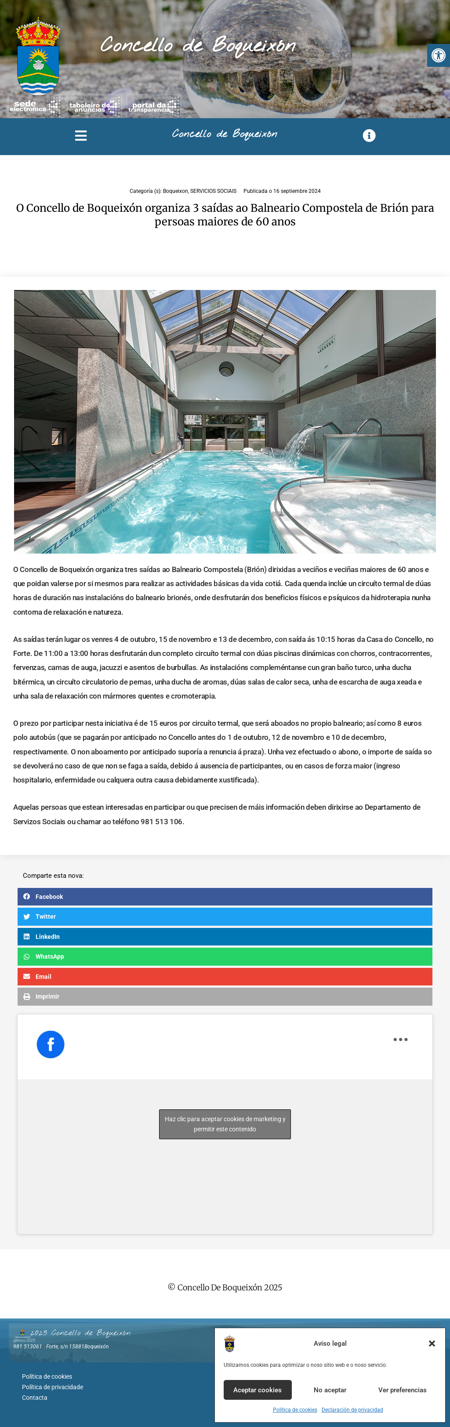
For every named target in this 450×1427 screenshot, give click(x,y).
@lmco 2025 (24, 1340)
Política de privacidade (52, 1384)
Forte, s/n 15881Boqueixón (77, 1347)
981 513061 (27, 1347)
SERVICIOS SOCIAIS (213, 191)
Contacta (34, 1394)
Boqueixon (175, 191)
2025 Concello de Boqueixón (80, 1333)
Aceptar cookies (257, 1390)
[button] (438, 55)
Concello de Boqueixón (198, 46)
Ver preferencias (402, 1390)
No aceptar (330, 1390)
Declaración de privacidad (352, 1410)
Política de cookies (295, 1410)
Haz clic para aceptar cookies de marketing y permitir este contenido (225, 1124)
